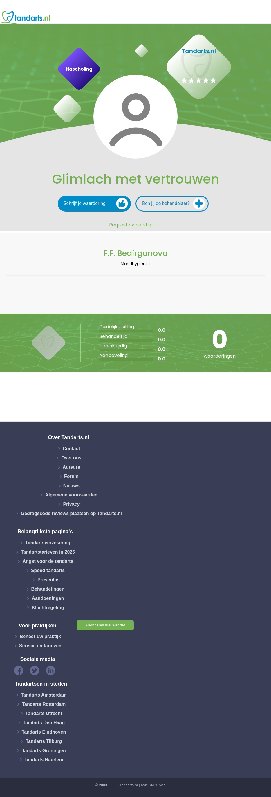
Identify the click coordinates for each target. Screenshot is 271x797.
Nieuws (71, 485)
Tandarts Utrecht (43, 713)
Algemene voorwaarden (71, 494)
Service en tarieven (40, 645)
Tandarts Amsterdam (44, 694)
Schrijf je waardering (96, 203)
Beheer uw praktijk (40, 636)
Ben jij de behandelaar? (173, 203)
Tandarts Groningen (44, 750)
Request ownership (131, 225)
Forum (71, 476)
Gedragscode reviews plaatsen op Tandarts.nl (71, 513)
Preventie (47, 579)
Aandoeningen (48, 598)
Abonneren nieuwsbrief (105, 625)
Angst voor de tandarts (47, 561)
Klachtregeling (48, 607)
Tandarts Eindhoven (44, 731)
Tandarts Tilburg (44, 741)
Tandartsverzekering (47, 542)
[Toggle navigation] (263, 17)
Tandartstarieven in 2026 (48, 551)
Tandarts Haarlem (43, 759)
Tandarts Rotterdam (44, 703)
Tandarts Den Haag (44, 722)
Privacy (71, 504)
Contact (71, 448)
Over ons (71, 457)
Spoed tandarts (48, 570)
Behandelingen (48, 589)
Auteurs (71, 467)
